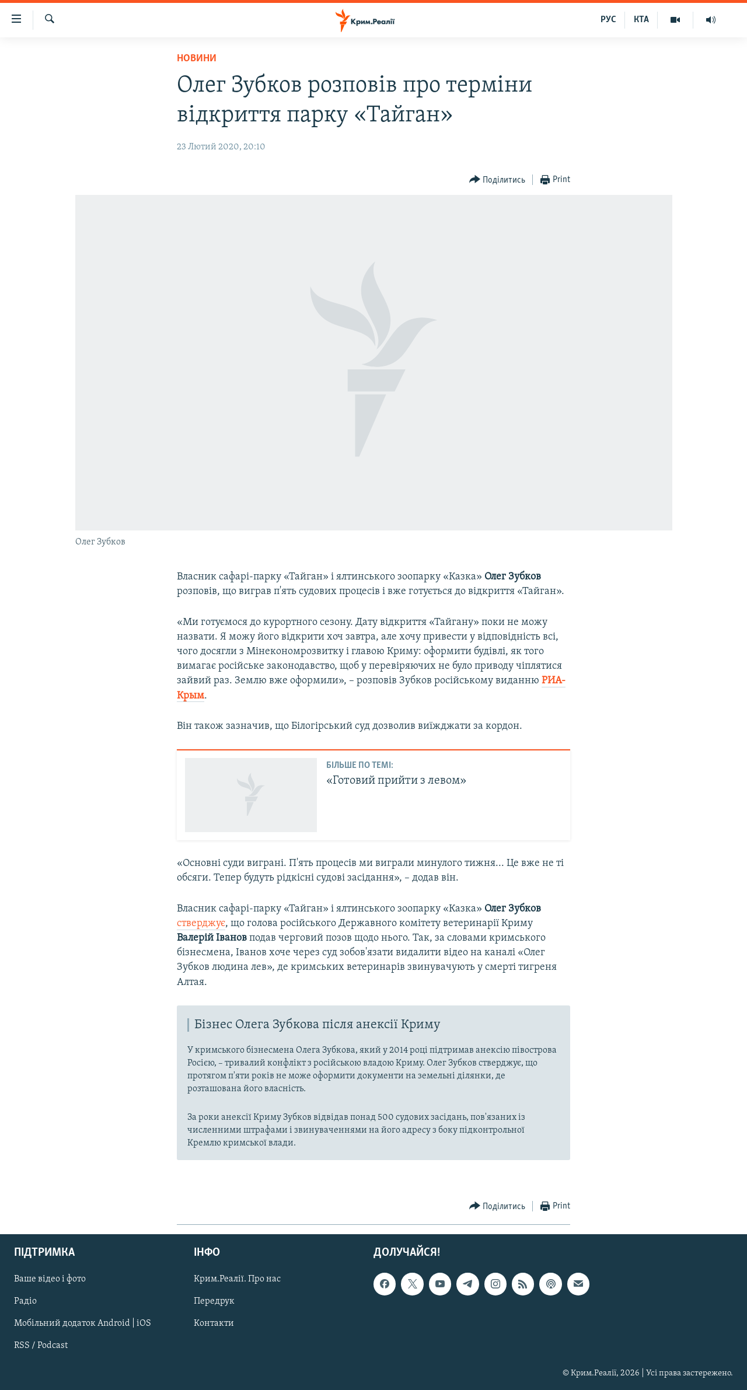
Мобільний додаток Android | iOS (82, 1323)
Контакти (214, 1323)
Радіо (25, 1301)
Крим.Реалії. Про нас (237, 1279)
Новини (197, 58)
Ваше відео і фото (50, 1279)
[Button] (497, 180)
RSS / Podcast (41, 1345)
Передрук (214, 1301)
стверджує (201, 923)
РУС (608, 20)
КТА (641, 20)
